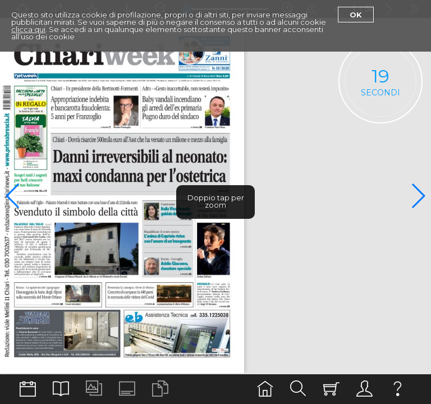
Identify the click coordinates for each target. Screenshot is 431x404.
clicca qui (28, 29)
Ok (356, 14)
